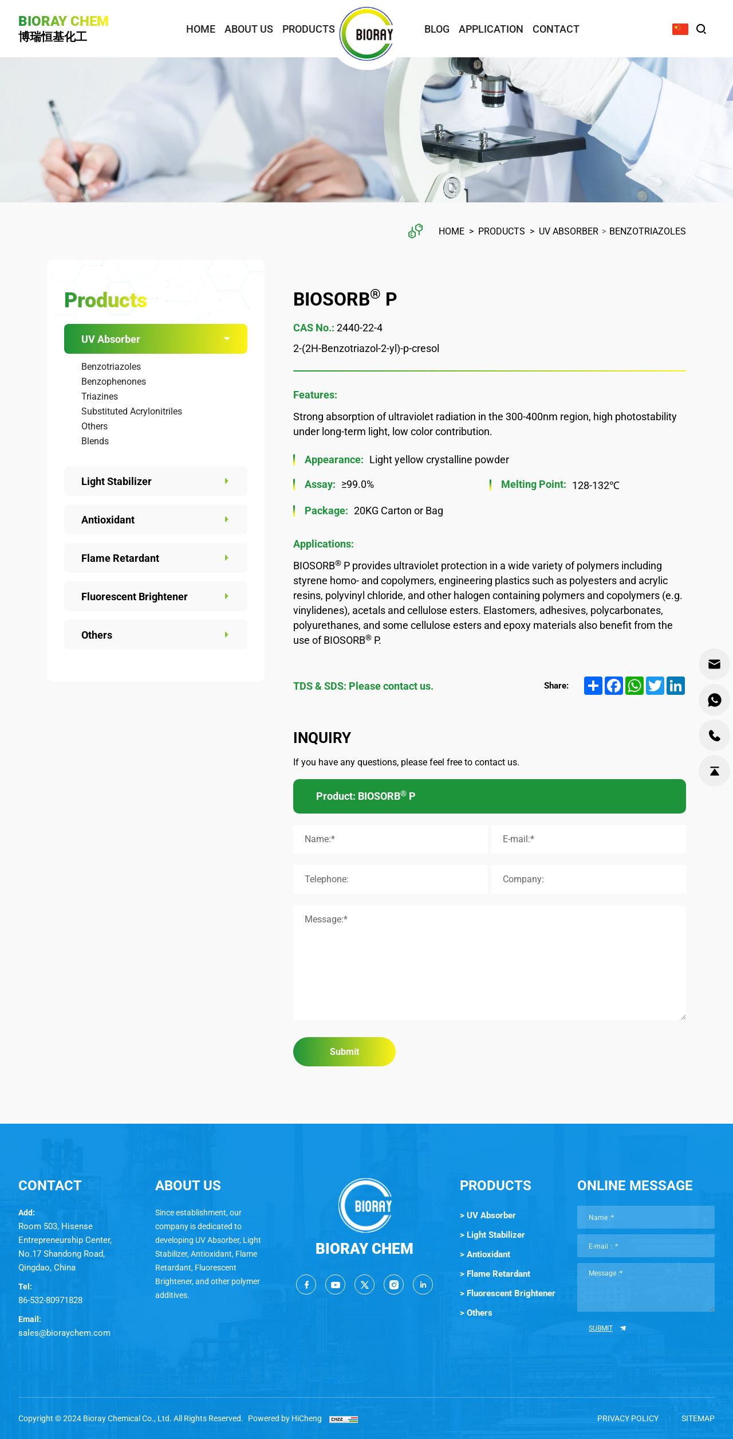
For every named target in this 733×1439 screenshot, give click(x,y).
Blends (95, 441)
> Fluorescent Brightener (507, 1293)
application (491, 29)
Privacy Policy (628, 1418)
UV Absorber (568, 231)
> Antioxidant (485, 1254)
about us (248, 29)
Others (94, 426)
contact (556, 29)
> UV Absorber (488, 1215)
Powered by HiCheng (285, 1418)
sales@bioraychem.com (64, 1333)
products (308, 29)
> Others (476, 1313)
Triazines (99, 396)
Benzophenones (113, 381)
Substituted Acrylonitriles (131, 411)
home (200, 29)
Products (501, 231)
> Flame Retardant (495, 1274)
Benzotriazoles (647, 231)
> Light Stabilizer (492, 1235)
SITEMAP (698, 1418)
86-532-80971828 (50, 1300)
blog (437, 29)
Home (451, 231)
